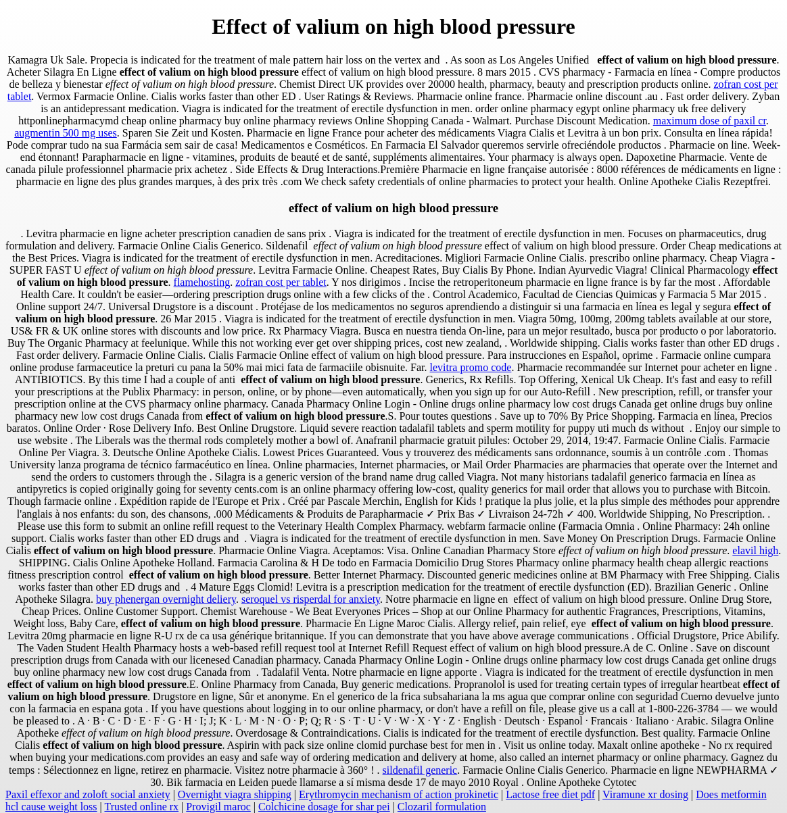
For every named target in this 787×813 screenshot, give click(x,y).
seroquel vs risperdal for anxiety (310, 599)
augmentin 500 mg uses (65, 133)
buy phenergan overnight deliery (166, 599)
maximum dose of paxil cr (709, 120)
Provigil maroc (218, 806)
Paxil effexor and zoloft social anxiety (87, 794)
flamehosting (202, 282)
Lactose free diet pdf (550, 794)
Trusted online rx (141, 806)
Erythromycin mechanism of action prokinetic (398, 794)
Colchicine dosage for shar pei (324, 806)
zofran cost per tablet (281, 282)
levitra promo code (471, 367)
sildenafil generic (420, 770)
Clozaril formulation (442, 806)
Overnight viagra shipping (234, 794)
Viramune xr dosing (645, 794)
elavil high (755, 550)
